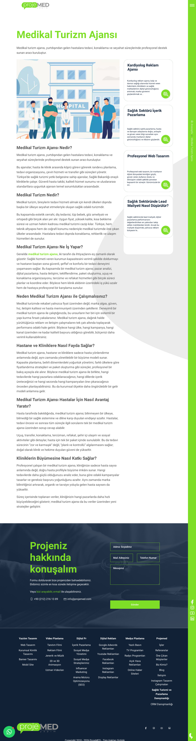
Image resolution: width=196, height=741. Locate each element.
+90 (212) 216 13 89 (44, 599)
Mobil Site (28, 664)
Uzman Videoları (54, 670)
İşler (161, 644)
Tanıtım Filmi (54, 644)
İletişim (162, 675)
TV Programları (134, 650)
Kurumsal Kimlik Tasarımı (28, 652)
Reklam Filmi (54, 650)
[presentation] (135, 593)
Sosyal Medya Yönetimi (81, 652)
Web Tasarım (28, 644)
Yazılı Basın (135, 644)
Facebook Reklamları (108, 661)
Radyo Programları (135, 655)
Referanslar (161, 650)
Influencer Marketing (81, 670)
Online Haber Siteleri (135, 672)
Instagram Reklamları (108, 670)
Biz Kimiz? (161, 664)
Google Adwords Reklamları (108, 646)
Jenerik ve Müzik (54, 655)
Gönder (135, 604)
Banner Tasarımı (28, 659)
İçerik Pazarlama (81, 644)
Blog (161, 670)
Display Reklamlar (108, 677)
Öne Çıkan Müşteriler (161, 657)
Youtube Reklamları (108, 654)
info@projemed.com (77, 599)
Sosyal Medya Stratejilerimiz (81, 661)
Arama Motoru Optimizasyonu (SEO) (81, 681)
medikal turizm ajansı (43, 254)
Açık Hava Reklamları (135, 663)
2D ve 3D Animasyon (54, 663)
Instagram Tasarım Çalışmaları (161, 682)
